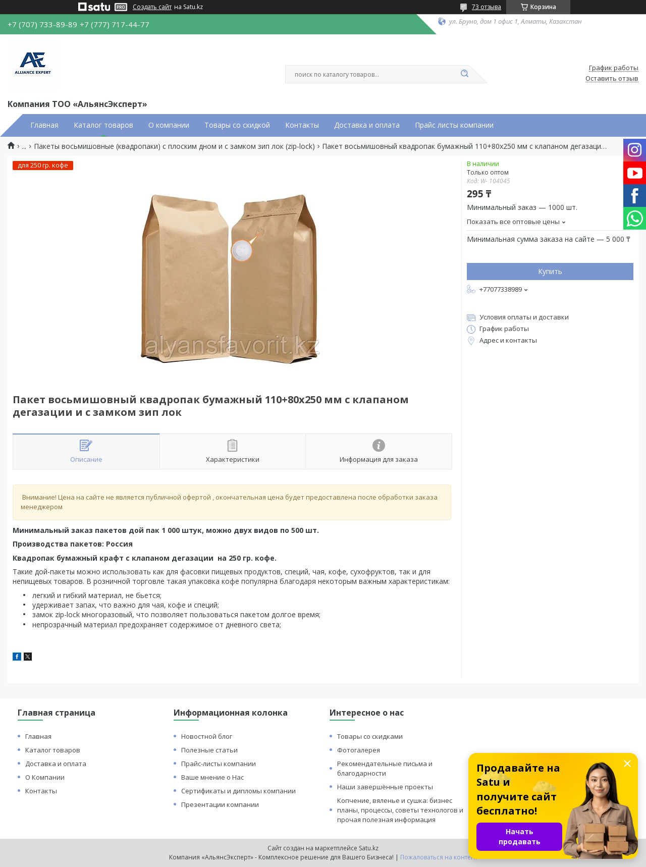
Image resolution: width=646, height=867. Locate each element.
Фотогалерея (358, 749)
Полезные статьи (209, 749)
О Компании (45, 777)
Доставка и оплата (367, 125)
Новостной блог (206, 736)
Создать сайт (152, 7)
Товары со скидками (370, 736)
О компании (168, 125)
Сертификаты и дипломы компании (238, 790)
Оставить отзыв (611, 78)
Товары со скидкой (237, 125)
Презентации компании (220, 804)
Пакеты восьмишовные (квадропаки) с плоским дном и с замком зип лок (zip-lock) (174, 146)
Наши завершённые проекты (385, 786)
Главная (44, 125)
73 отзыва (486, 7)
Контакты (302, 125)
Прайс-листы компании (218, 763)
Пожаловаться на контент (438, 857)
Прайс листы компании (454, 125)
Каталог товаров (103, 125)
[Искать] (464, 74)
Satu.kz (369, 848)
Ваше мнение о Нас (212, 777)
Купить (550, 271)
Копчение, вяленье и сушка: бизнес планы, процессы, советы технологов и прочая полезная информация (400, 810)
